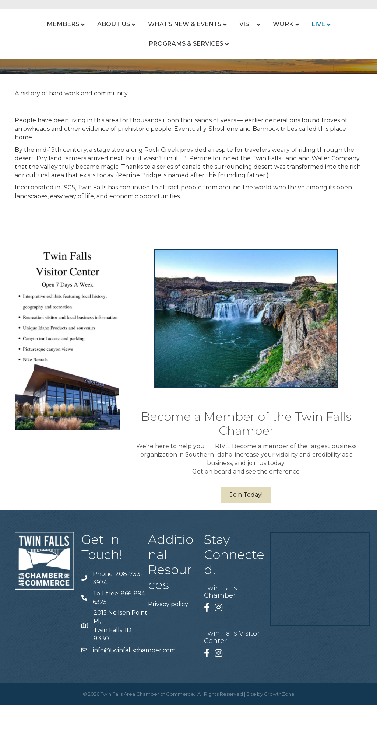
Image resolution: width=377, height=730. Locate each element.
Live (346, 36)
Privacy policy (168, 629)
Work (311, 36)
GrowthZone (279, 719)
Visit (218, 36)
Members (34, 36)
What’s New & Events (156, 36)
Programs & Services (186, 68)
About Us (84, 36)
